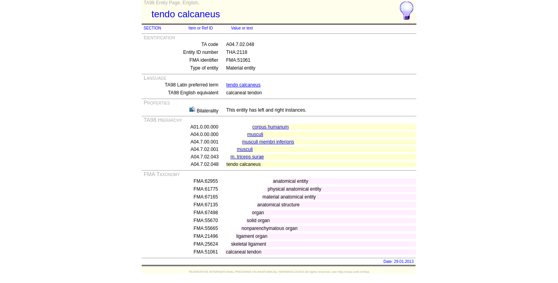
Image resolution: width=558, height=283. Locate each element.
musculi (255, 134)
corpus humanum (270, 127)
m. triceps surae (247, 157)
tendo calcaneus (243, 85)
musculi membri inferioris (268, 142)
